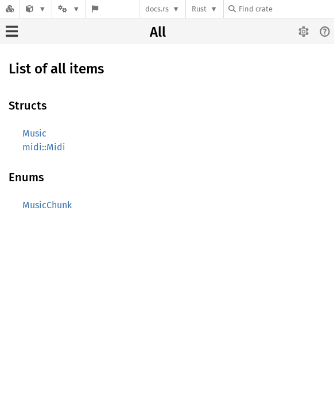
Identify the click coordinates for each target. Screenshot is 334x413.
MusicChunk (47, 205)
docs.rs (157, 9)
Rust (199, 9)
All (158, 32)
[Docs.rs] (10, 9)
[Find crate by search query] (286, 9)
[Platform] (69, 9)
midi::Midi (43, 147)
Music (34, 133)
